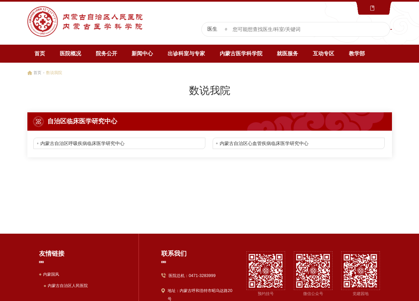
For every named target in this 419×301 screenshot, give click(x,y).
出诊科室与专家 (186, 53)
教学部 (357, 53)
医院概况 (70, 53)
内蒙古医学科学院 (241, 53)
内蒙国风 (51, 274)
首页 (39, 53)
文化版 (364, 8)
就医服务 (287, 53)
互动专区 (323, 53)
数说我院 (54, 72)
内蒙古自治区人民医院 (68, 285)
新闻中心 (142, 53)
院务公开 (106, 53)
